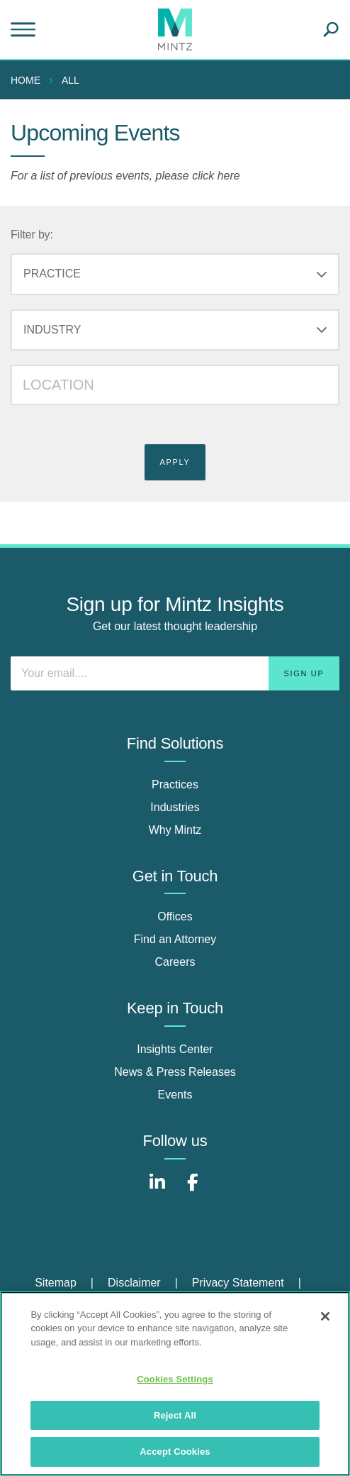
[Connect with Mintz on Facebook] (193, 1190)
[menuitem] (29, 80)
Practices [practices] (175, 784)
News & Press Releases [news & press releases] (175, 1072)
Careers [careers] (175, 962)
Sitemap (56, 1283)
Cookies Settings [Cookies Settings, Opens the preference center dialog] (175, 1379)
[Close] (325, 1316)
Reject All (175, 1415)
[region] (175, 1384)
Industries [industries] (174, 807)
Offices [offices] (175, 916)
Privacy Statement (238, 1283)
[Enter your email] (175, 673)
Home (25, 80)
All (70, 80)
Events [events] (175, 1095)
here (229, 176)
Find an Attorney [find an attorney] (175, 939)
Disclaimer (134, 1283)
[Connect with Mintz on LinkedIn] (157, 1190)
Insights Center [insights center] (175, 1049)
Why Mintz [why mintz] (175, 830)
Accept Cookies (175, 1451)
